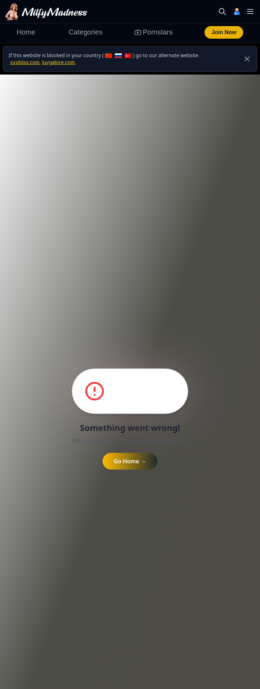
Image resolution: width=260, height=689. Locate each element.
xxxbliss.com (24, 62)
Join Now (223, 32)
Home (26, 32)
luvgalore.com (58, 62)
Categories (86, 32)
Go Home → (130, 461)
